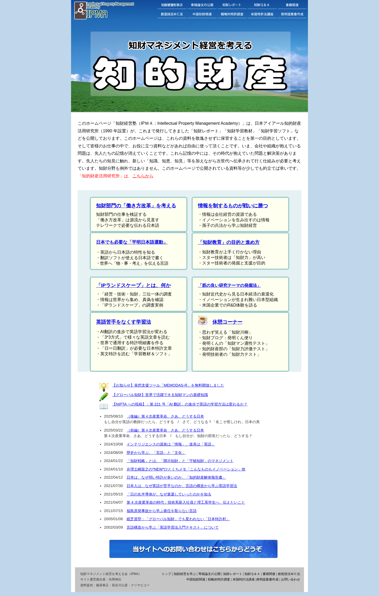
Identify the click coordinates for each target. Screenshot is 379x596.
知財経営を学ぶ (185, 574)
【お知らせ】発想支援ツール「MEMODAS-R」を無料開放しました (168, 385)
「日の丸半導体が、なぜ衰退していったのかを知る (169, 494)
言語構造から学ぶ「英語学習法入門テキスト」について (173, 527)
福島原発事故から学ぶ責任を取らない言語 (162, 511)
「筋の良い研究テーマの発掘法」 (229, 285)
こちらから (142, 176)
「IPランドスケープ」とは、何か (133, 285)
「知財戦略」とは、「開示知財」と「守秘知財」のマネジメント (180, 461)
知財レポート (232, 574)
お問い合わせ (290, 579)
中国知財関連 (195, 579)
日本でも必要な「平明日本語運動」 (132, 242)
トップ (166, 574)
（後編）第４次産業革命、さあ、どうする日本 (165, 416)
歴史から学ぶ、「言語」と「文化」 (156, 452)
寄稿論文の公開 (209, 574)
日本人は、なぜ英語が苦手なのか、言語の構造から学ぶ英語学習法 (182, 486)
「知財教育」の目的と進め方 (229, 242)
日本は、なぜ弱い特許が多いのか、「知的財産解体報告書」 (176, 477)
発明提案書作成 (267, 579)
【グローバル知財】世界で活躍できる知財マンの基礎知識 (160, 395)
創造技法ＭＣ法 (289, 574)
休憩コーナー (227, 322)
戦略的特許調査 (219, 579)
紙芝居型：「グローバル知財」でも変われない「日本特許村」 (178, 519)
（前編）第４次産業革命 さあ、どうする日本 (165, 430)
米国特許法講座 (244, 579)
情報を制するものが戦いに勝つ (233, 205)
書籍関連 (269, 574)
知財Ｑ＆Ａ (252, 574)
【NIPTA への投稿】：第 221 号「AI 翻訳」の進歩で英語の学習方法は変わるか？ (179, 404)
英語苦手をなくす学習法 (123, 322)
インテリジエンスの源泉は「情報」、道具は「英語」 (171, 444)
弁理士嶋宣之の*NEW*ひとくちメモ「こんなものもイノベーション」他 (186, 469)
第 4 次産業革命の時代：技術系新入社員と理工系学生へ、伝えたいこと (186, 502)
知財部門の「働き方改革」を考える (136, 205)
